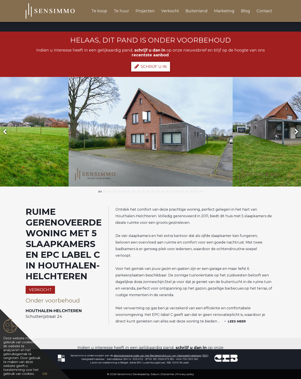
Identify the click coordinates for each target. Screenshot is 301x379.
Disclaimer (167, 374)
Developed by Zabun (146, 374)
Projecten (145, 11)
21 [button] (196, 191)
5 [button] (119, 191)
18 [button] (182, 191)
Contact (264, 11)
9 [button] (138, 191)
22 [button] (201, 191)
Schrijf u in (151, 66)
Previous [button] (7, 131)
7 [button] (129, 191)
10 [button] (143, 191)
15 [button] (167, 191)
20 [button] (191, 191)
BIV (205, 355)
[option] (151, 132)
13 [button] (158, 191)
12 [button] (153, 191)
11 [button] (148, 191)
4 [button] (114, 191)
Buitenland (196, 11)
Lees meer (235, 321)
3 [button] (110, 191)
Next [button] (294, 131)
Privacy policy (185, 374)
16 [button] (172, 191)
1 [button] (100, 191)
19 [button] (187, 191)
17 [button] (177, 191)
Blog (245, 11)
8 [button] (134, 191)
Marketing (224, 11)
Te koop (99, 11)
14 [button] (163, 191)
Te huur (121, 11)
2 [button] (105, 191)
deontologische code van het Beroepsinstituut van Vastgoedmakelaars (158, 355)
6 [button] (124, 191)
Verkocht (170, 11)
